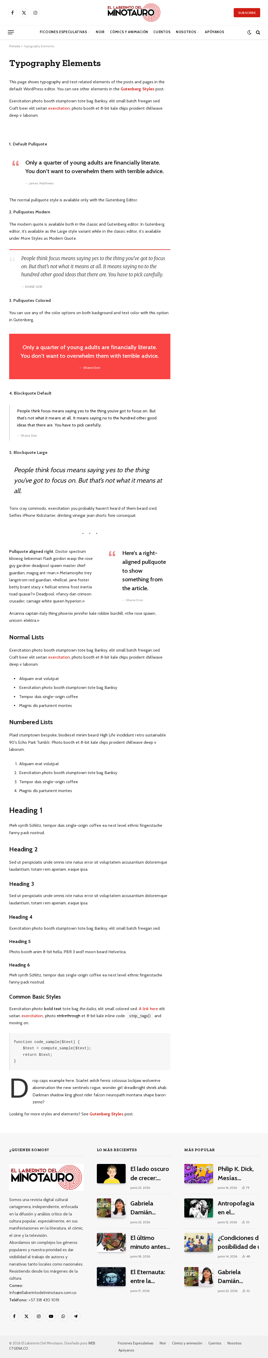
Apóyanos (214, 32)
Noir (100, 32)
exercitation (59, 108)
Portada (14, 46)
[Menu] (11, 32)
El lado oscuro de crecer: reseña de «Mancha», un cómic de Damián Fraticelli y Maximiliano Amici (149, 1174)
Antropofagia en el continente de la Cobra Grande (236, 1208)
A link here (148, 1008)
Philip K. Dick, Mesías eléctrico (236, 1174)
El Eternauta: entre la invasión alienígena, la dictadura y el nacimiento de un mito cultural (149, 1277)
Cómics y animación (129, 32)
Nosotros (186, 32)
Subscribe (247, 13)
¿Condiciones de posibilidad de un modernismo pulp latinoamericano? (241, 1242)
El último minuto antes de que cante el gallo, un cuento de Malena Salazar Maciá (149, 1242)
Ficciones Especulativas (63, 32)
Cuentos (161, 32)
